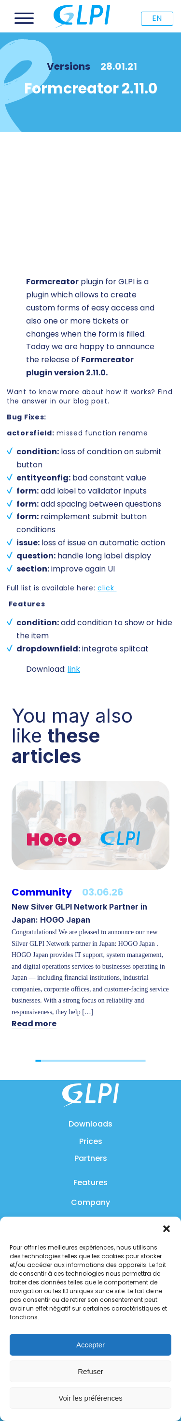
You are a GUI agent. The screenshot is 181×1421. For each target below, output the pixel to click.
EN (157, 18)
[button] (166, 1229)
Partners (90, 1158)
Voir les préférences (90, 1398)
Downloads (90, 1123)
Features (90, 1182)
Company (90, 1202)
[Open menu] (24, 18)
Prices (90, 1141)
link (74, 669)
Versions (68, 66)
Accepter (90, 1345)
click (106, 588)
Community (42, 892)
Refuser (90, 1371)
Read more (34, 1023)
